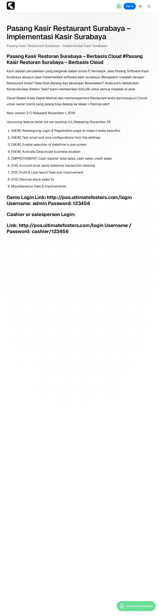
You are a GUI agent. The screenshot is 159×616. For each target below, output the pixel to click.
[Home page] (11, 6)
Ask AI (129, 6)
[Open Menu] (148, 6)
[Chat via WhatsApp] (119, 6)
